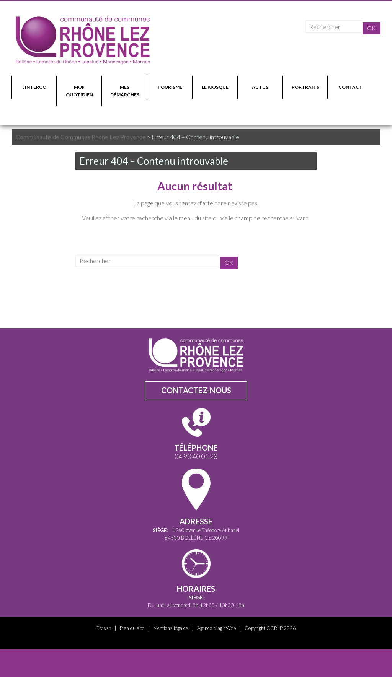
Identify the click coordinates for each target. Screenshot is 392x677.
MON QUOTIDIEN (79, 91)
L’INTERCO (34, 87)
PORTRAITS (305, 87)
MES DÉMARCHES (124, 91)
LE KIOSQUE (215, 87)
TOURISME (169, 87)
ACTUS (260, 87)
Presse (103, 628)
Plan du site (132, 628)
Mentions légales (170, 628)
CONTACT (350, 87)
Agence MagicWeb (216, 628)
